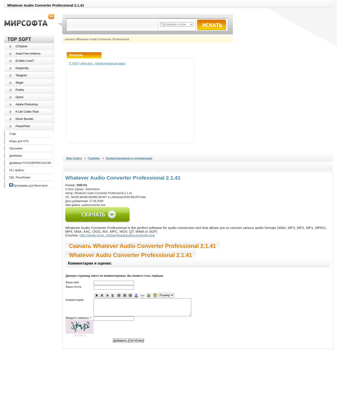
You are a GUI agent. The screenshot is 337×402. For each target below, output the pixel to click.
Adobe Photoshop (26, 104)
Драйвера (15, 155)
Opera (19, 97)
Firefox (19, 90)
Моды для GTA (19, 141)
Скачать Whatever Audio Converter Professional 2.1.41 (142, 245)
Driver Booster (24, 119)
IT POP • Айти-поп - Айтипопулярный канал (97, 63)
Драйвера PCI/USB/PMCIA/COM (30, 163)
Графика (94, 158)
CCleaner (21, 46)
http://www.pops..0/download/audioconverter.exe (117, 235)
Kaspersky (22, 68)
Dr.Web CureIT (24, 61)
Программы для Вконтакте (28, 185)
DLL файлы (16, 170)
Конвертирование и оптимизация (129, 158)
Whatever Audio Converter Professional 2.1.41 (130, 254)
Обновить (79, 338)
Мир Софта (74, 158)
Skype (19, 82)
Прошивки (15, 148)
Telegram (21, 75)
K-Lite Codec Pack (27, 111)
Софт (12, 134)
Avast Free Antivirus (27, 53)
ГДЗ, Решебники (19, 177)
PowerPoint (22, 126)
